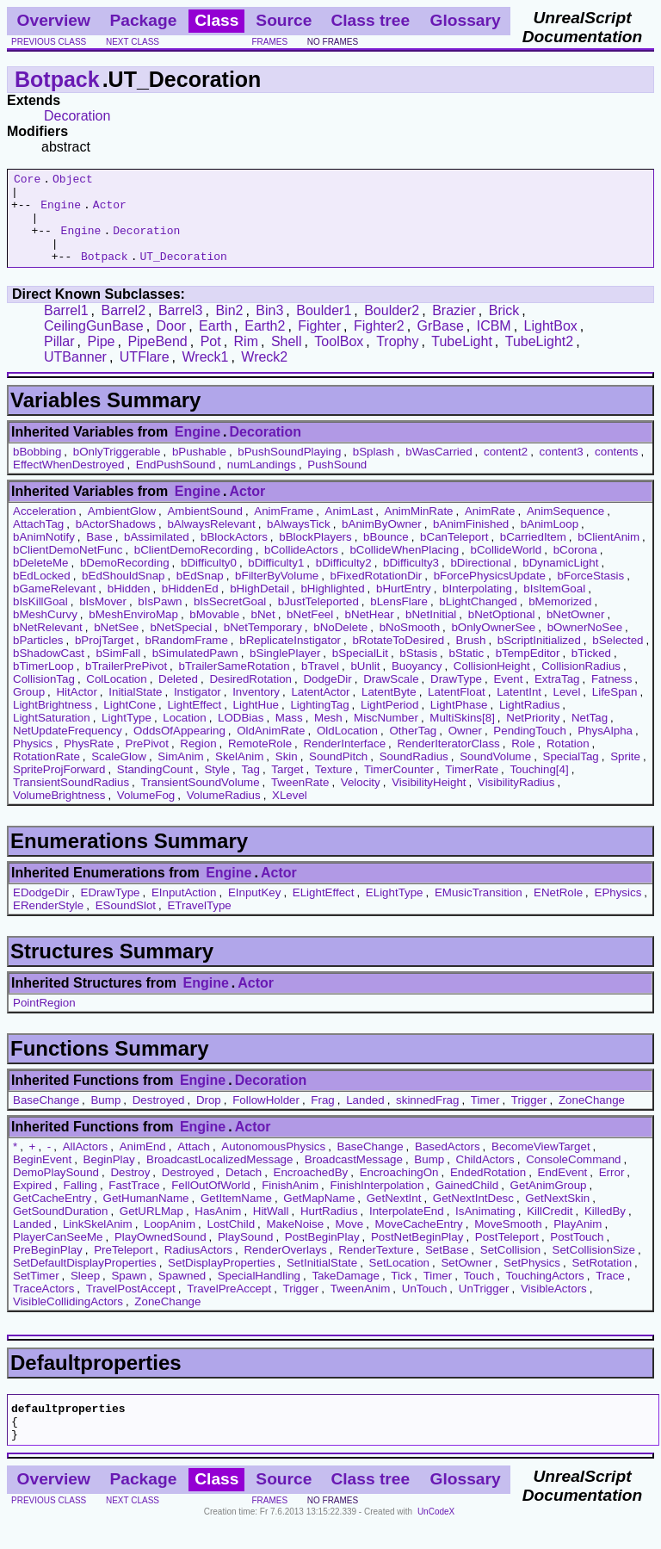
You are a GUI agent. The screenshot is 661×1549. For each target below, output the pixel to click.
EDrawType (110, 910)
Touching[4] (539, 787)
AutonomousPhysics (273, 1164)
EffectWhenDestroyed (68, 482)
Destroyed (159, 1118)
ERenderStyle (48, 923)
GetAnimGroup (548, 1203)
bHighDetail (259, 606)
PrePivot (147, 761)
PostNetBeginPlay (417, 1254)
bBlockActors (234, 554)
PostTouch (576, 1254)
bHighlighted (332, 606)
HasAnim (218, 1229)
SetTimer (36, 1293)
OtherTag (412, 748)
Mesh (328, 735)
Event (507, 697)
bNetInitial (430, 632)
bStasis (418, 671)
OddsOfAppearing (179, 748)
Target (287, 787)
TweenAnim (360, 1306)
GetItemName (236, 1216)
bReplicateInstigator (290, 658)
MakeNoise (295, 1242)
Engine (60, 212)
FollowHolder (266, 1118)
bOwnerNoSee (584, 645)
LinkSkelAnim (98, 1242)
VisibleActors (554, 1306)
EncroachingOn (399, 1190)
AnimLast (349, 529)
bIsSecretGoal (230, 619)
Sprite (625, 774)
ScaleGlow (118, 774)
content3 (562, 469)
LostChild (231, 1242)
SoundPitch (338, 774)
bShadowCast (48, 671)
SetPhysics (531, 1280)
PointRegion (44, 1020)
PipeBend (157, 359)
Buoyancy (417, 684)
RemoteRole (260, 761)
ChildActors (485, 1177)
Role (522, 761)
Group (29, 709)
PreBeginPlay (48, 1267)
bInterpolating (477, 606)
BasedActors (447, 1164)
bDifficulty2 (344, 580)
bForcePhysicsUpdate (490, 593)
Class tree (370, 20)
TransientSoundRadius (71, 800)
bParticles (38, 658)
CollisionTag (44, 697)
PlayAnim (577, 1242)
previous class (48, 41)
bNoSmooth (410, 645)
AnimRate (490, 529)
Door (172, 344)
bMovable (214, 632)
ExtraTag (557, 697)
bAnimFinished (471, 542)
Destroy (130, 1190)
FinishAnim (290, 1203)
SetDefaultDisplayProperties (85, 1280)
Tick (401, 1293)
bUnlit (365, 684)
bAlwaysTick (298, 542)
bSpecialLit (360, 671)
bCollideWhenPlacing (404, 567)
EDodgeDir (41, 910)
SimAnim (180, 774)
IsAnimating (485, 1229)
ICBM (494, 344)
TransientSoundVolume (200, 800)
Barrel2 (123, 328)
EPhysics (618, 910)
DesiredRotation (250, 697)
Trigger (529, 1118)
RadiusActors (198, 1267)
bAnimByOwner (382, 542)
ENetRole (558, 910)
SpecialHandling (259, 1293)
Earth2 (264, 344)
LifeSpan (615, 709)
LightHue (256, 722)
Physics (33, 761)
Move (350, 1242)
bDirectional (480, 580)
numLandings (261, 482)
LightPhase (459, 722)
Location (184, 735)
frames (269, 41)
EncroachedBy (311, 1190)
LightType (126, 735)
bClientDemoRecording (193, 567)
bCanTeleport (454, 554)
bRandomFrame (186, 658)
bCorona (575, 567)
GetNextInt (394, 1216)
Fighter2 (379, 344)
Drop (208, 1118)
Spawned (182, 1293)
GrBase (440, 344)
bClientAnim (608, 554)
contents (616, 469)
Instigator (197, 709)
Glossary (465, 20)
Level (566, 709)
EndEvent (563, 1190)
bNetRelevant (48, 645)
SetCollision (510, 1267)
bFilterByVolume (276, 593)
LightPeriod (389, 722)
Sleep (85, 1293)
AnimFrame (283, 529)
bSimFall (118, 671)
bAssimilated (156, 554)
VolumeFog (146, 813)
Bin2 (229, 328)
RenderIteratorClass (448, 761)
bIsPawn (160, 619)
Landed (365, 1118)
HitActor (76, 709)
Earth (215, 344)
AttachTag (38, 542)
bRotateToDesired (398, 658)
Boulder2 (391, 328)
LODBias (240, 735)
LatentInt (519, 709)
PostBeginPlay (322, 1254)
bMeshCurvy (45, 632)
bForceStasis (590, 593)
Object (73, 181)
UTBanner (75, 375)
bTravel (320, 684)
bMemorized (559, 619)
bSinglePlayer (285, 671)
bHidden (129, 606)
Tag (250, 787)
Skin (286, 774)
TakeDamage (346, 1293)
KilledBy (605, 1229)
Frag (322, 1118)
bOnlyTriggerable (117, 469)
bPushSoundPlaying (289, 469)
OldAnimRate (271, 748)
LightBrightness (52, 722)
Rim (246, 359)
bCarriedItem (533, 554)
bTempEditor (528, 671)
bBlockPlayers (315, 554)
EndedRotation (488, 1190)
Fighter (319, 344)
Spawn (128, 1293)
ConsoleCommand (573, 1177)
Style (217, 787)
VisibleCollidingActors (68, 1319)
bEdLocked (42, 593)
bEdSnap (200, 593)
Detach (243, 1190)
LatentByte (389, 709)
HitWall (271, 1229)
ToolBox (338, 359)
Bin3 (269, 328)
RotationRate (46, 774)
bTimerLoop (43, 684)
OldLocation (347, 748)
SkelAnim (239, 774)
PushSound (337, 482)
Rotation (568, 761)
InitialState (135, 709)
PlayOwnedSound (160, 1254)
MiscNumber (386, 735)
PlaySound (245, 1254)
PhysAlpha (605, 748)
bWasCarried (438, 469)
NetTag (589, 735)
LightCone (129, 722)
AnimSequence (565, 529)
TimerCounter (399, 787)
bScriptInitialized (539, 658)
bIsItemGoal (554, 606)
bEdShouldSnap (123, 593)
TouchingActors (545, 1293)
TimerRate (471, 787)
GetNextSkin (557, 1216)
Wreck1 (205, 375)
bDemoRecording (125, 580)
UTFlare (145, 375)
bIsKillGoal (40, 619)
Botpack (57, 79)
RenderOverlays (285, 1267)
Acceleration (44, 529)
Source (284, 20)
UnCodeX (435, 1537)
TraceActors (43, 1306)
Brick (504, 328)
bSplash (373, 469)
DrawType (456, 697)
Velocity (360, 800)
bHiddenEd (190, 606)
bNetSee (116, 645)
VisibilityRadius (516, 800)
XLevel (289, 813)
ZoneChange (592, 1118)
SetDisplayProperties (221, 1280)
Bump (105, 1118)
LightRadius (529, 722)
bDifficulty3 (411, 580)
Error (612, 1190)
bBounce (386, 554)
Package (142, 20)
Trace (610, 1293)
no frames (332, 41)
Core (27, 181)
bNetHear (369, 632)
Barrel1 (66, 328)
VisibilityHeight (429, 800)
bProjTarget (104, 658)
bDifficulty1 (276, 580)
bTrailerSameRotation (234, 684)
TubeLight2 (539, 359)
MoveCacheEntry (419, 1242)
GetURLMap (151, 1229)
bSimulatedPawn (195, 671)
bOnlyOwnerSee (493, 645)
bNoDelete (340, 645)
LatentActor (320, 709)
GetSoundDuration (60, 1229)
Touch (479, 1293)
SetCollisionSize (594, 1267)
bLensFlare (399, 619)
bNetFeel (310, 632)
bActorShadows (116, 542)
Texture (334, 787)
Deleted (178, 697)
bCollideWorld (505, 567)
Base (99, 554)
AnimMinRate (419, 529)
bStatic (466, 671)
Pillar (59, 359)
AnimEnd (143, 1164)
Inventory (256, 709)
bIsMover (103, 619)
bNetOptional (501, 632)
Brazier (454, 328)
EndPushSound (176, 482)
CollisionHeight (492, 684)
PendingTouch (529, 748)
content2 (506, 469)
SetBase (446, 1267)
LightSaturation (51, 735)
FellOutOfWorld (210, 1203)
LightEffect (194, 722)
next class (132, 41)
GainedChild (467, 1203)
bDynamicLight (560, 580)
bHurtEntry (403, 606)
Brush (471, 658)
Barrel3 (180, 328)
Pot (211, 359)
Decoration (77, 115)
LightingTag (319, 722)
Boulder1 (323, 328)
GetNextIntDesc (473, 1216)
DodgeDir (327, 697)
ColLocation (116, 697)
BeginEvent (42, 1177)
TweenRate (300, 800)
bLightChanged (477, 619)
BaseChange (46, 1118)
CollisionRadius (581, 684)
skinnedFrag (427, 1118)
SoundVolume (495, 774)
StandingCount (155, 787)
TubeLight (461, 359)
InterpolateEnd (406, 1229)
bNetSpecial (181, 645)
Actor (110, 212)
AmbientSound (204, 529)
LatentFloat (456, 709)
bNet (263, 632)
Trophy (397, 359)
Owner (465, 748)
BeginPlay (109, 1177)
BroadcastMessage (354, 1177)
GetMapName (319, 1216)
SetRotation (601, 1280)
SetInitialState (322, 1280)
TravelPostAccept (131, 1306)
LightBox (551, 344)
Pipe (100, 359)
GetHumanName (146, 1216)
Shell (286, 359)
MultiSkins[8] (462, 735)
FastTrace (134, 1203)
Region (198, 761)
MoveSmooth (508, 1242)
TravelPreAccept (229, 1306)
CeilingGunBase (94, 344)
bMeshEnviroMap (133, 632)
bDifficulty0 (209, 580)
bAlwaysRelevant (211, 542)
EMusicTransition (478, 910)
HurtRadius (329, 1229)
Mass (289, 735)
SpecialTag (571, 774)
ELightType (394, 910)
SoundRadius (414, 774)
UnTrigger (484, 1306)
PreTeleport (123, 1267)
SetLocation (399, 1280)
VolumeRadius (224, 813)
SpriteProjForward (59, 787)
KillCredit (549, 1229)
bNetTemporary (263, 645)
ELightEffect (324, 910)
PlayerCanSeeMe (57, 1254)
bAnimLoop (549, 542)
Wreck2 (264, 375)
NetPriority (532, 735)
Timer (485, 1118)
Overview (53, 20)
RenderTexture (375, 1267)
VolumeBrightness (59, 813)
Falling (80, 1203)
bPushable (199, 469)
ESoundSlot (126, 923)
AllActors (85, 1164)
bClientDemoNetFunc (67, 567)
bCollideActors (301, 567)
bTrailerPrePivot (126, 684)
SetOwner (466, 1280)
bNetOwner (575, 632)
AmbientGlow (122, 529)
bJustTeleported (318, 619)
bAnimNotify (44, 554)
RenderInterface (344, 761)
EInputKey (254, 910)
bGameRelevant (54, 606)
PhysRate (89, 761)
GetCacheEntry (52, 1216)
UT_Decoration (182, 274)
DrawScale (390, 697)
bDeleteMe (40, 580)
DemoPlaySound (56, 1190)
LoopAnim (169, 1242)
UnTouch (425, 1306)
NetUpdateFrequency (67, 748)
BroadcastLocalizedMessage (219, 1177)
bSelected (617, 658)
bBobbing (37, 469)
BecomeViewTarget (540, 1164)
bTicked (591, 671)
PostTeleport (507, 1254)
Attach (193, 1164)
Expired (32, 1203)
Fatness (611, 697)
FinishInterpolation (377, 1203)
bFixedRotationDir (376, 593)
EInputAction (184, 910)
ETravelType (199, 923)
